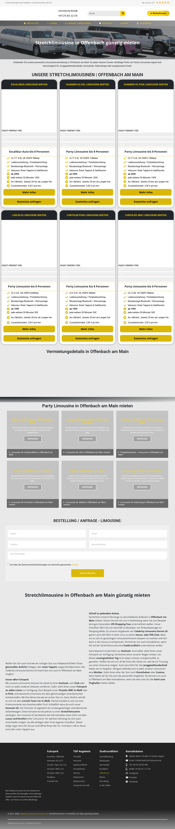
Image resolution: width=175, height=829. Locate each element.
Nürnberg (104, 781)
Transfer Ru (52, 781)
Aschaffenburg (106, 756)
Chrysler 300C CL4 (55, 773)
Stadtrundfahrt (80, 764)
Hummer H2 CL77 (55, 760)
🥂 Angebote (143, 23)
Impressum (78, 777)
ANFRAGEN (32, 439)
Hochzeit (77, 760)
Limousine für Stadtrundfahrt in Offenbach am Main (31, 453)
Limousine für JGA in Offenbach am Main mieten (88, 452)
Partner (76, 773)
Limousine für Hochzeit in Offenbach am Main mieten (31, 503)
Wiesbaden (105, 760)
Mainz (102, 777)
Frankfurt (104, 769)
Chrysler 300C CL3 (55, 769)
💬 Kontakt (106, 23)
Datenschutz (79, 781)
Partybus (51, 777)
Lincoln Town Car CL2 (57, 764)
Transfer (77, 756)
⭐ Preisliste (31, 23)
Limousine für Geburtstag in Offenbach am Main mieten (141, 503)
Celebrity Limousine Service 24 (34, 813)
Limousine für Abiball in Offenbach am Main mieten (85, 503)
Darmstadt (104, 764)
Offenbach (104, 773)
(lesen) (75, 564)
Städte (124, 23)
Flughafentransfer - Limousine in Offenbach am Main (140, 453)
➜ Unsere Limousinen (78, 23)
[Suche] (123, 13)
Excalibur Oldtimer (55, 756)
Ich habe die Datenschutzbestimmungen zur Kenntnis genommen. (44, 564)
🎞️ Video (52, 23)
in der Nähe (105, 785)
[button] (33, 453)
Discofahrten (79, 769)
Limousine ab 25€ (81, 785)
